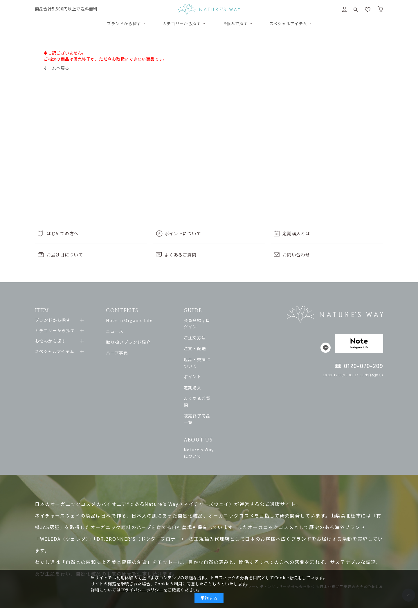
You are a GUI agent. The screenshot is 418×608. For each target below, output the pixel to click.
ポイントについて (183, 233)
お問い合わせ (296, 254)
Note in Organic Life (132, 320)
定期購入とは (296, 233)
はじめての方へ (62, 233)
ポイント (205, 364)
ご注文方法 (207, 331)
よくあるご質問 (181, 254)
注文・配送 (207, 342)
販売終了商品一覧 (214, 396)
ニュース (118, 331)
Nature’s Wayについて (220, 423)
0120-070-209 (363, 365)
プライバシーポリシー (142, 590)
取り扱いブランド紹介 (131, 342)
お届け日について (64, 254)
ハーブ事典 (120, 353)
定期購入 (205, 374)
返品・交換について (216, 353)
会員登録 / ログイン (216, 320)
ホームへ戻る (56, 68)
